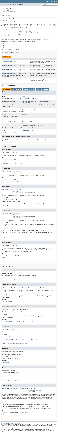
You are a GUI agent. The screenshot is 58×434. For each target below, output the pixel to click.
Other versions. (9, 426)
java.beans (11, 4)
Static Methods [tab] (16, 89)
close (23, 96)
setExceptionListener (28, 124)
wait (48, 139)
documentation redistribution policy (36, 430)
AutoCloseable (6, 15)
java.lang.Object (5, 10)
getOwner (24, 114)
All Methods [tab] (6, 89)
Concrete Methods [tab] (42, 89)
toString (43, 139)
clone (3, 139)
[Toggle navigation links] (2, 2)
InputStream (12, 61)
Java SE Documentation (35, 424)
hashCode (25, 139)
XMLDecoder (19, 4)
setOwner (24, 130)
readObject (25, 119)
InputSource (12, 79)
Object (7, 20)
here (3, 400)
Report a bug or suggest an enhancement (10, 423)
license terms (21, 430)
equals (8, 139)
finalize (13, 139)
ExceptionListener (7, 71)
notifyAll (37, 139)
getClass (19, 139)
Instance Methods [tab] (29, 89)
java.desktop (4, 4)
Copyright (3, 429)
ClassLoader (5, 76)
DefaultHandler (10, 101)
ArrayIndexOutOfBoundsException (12, 339)
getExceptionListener (28, 109)
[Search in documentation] (49, 4)
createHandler (26, 101)
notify (31, 139)
